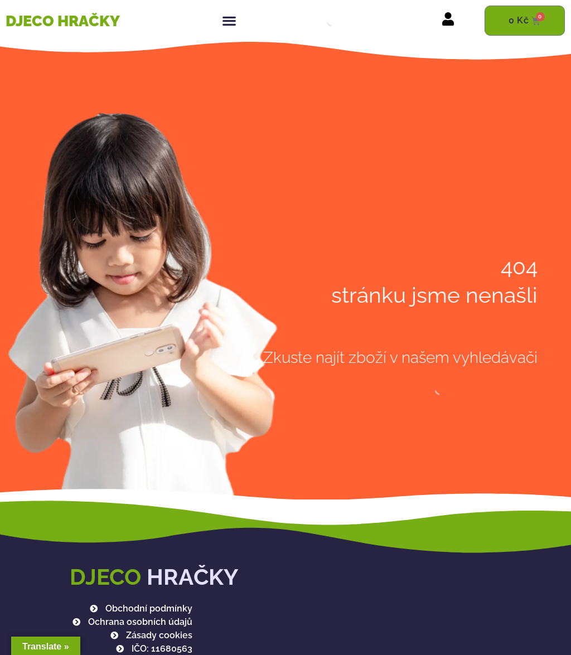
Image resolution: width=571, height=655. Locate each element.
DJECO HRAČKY (63, 21)
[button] (229, 21)
